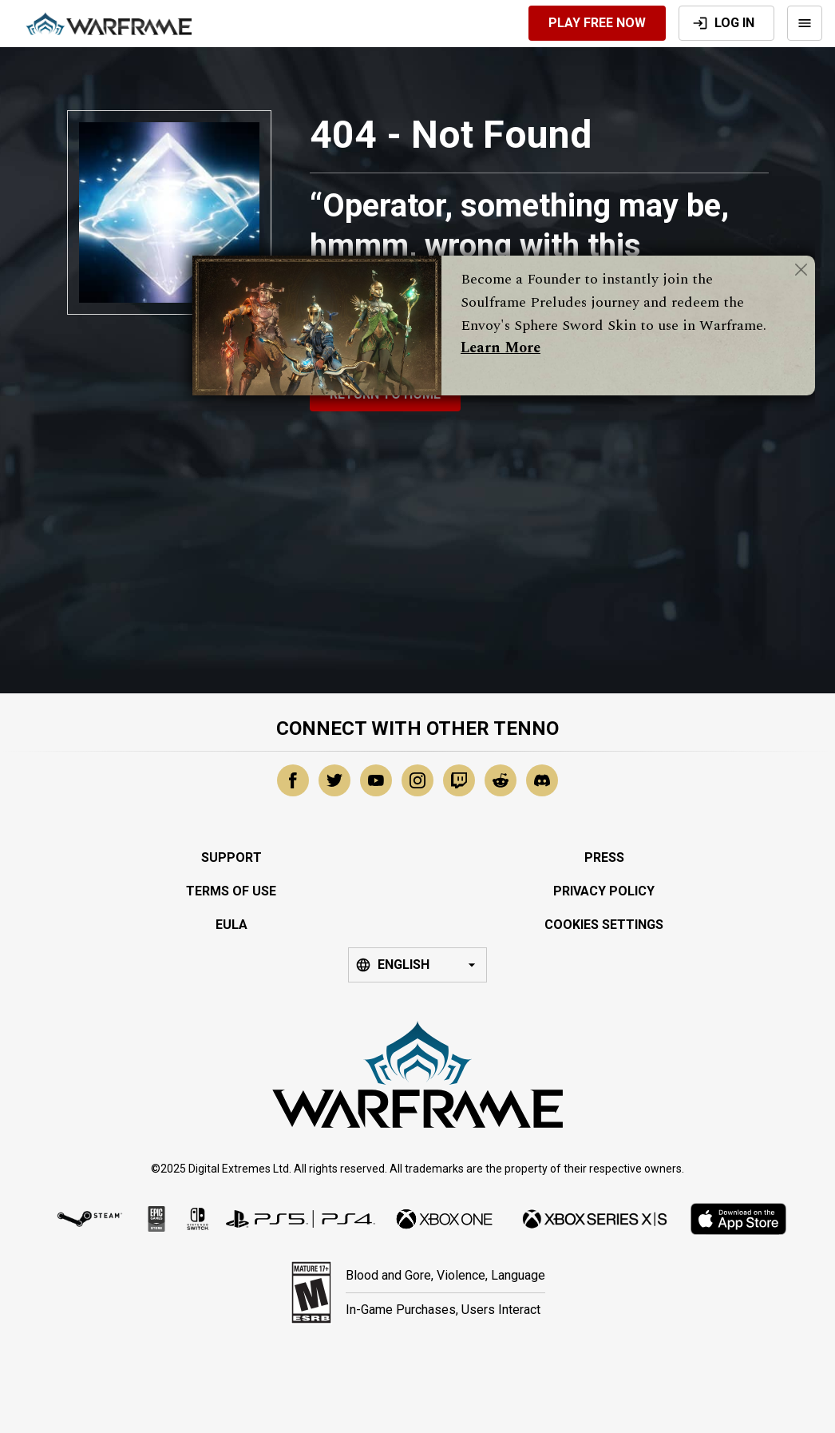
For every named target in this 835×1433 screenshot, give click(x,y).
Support (231, 857)
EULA (231, 924)
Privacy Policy (604, 891)
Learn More (500, 348)
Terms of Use (231, 891)
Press (604, 857)
